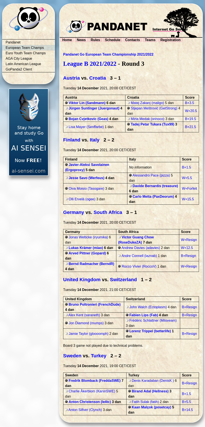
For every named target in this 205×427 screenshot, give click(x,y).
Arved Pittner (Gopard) (87, 253)
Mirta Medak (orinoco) (148, 119)
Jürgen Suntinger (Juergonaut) (94, 108)
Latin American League (23, 64)
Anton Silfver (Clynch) (85, 410)
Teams (150, 40)
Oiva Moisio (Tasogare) (86, 188)
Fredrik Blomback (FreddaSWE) (94, 380)
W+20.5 (191, 111)
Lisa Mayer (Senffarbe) (86, 127)
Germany (73, 212)
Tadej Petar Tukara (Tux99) (152, 124)
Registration (170, 40)
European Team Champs (25, 48)
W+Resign (189, 240)
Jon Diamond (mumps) (86, 323)
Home (67, 40)
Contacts (132, 40)
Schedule (112, 40)
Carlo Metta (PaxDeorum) (153, 196)
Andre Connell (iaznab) (139, 256)
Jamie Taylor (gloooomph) (88, 334)
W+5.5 (187, 178)
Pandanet (13, 42)
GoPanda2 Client (19, 69)
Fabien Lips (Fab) (143, 315)
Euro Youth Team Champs (26, 53)
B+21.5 (190, 127)
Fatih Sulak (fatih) (145, 402)
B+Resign (188, 256)
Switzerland (123, 279)
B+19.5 (190, 119)
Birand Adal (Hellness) (150, 391)
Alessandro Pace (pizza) (151, 175)
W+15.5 (188, 199)
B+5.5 (186, 402)
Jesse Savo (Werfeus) (86, 178)
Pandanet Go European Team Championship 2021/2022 (108, 54)
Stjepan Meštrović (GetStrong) (154, 108)
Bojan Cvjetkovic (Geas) (88, 119)
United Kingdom (82, 279)
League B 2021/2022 (89, 63)
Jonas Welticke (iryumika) (88, 237)
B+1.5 (186, 167)
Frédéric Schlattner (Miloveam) (153, 320)
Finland (71, 140)
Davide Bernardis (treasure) (155, 186)
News (81, 40)
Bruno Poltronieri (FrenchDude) (94, 304)
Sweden (72, 355)
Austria (71, 78)
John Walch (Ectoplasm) (148, 307)
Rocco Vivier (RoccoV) (139, 266)
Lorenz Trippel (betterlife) (150, 331)
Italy (94, 140)
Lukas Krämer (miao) (86, 248)
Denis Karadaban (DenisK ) (153, 380)
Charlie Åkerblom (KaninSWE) (92, 391)
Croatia (97, 78)
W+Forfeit (189, 188)
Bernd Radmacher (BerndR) (91, 264)
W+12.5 (187, 248)
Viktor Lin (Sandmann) (87, 103)
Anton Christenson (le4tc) (90, 402)
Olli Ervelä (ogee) (82, 199)
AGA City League (19, 58)
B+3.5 (189, 103)
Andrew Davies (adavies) (141, 248)
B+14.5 (187, 410)
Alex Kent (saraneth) (84, 315)
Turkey (98, 355)
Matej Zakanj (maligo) (147, 103)
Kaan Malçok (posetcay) (151, 407)
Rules (95, 40)
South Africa (108, 212)
